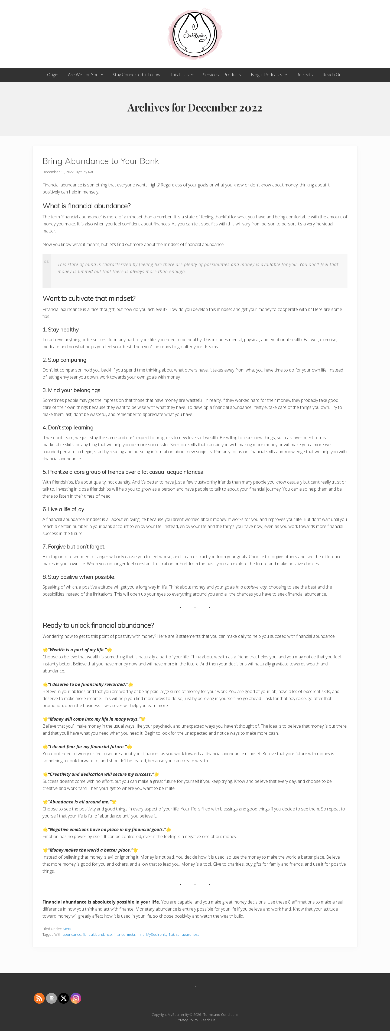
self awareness (187, 934)
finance (119, 934)
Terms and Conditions (220, 1014)
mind (140, 934)
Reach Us (207, 1019)
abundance (72, 934)
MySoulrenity (156, 934)
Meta (67, 928)
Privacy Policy (187, 1019)
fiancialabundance (97, 934)
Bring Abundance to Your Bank (101, 161)
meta (131, 934)
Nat (171, 934)
